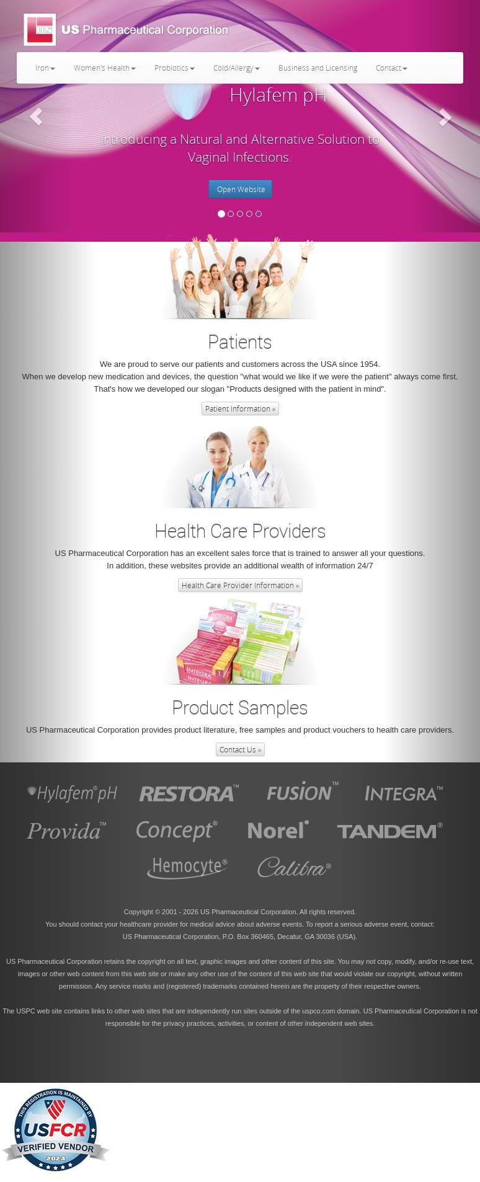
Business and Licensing (317, 68)
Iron (45, 68)
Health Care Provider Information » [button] (240, 585)
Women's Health (105, 68)
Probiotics (174, 68)
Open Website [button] (240, 189)
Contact (391, 68)
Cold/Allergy (236, 68)
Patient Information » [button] (240, 408)
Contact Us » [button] (240, 749)
